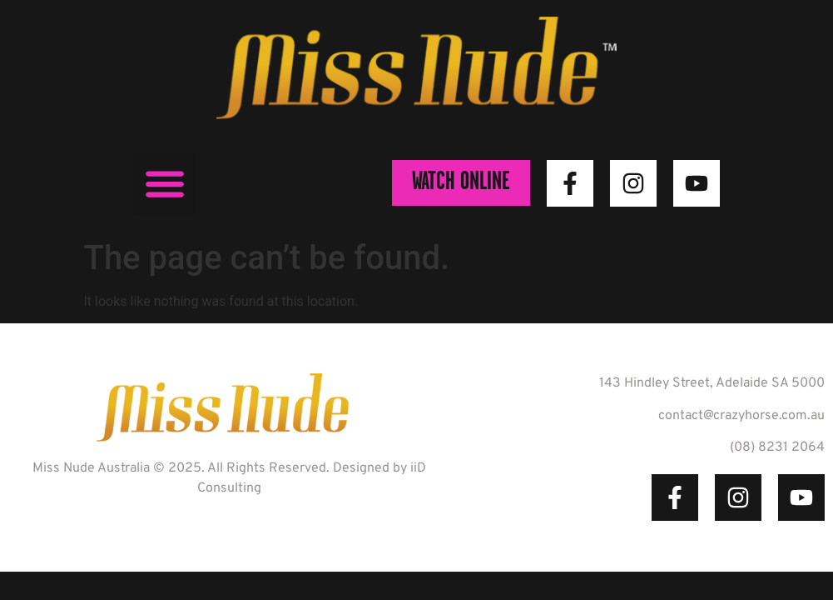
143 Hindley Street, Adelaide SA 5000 (712, 383)
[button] (164, 183)
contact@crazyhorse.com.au (741, 416)
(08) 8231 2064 (777, 447)
